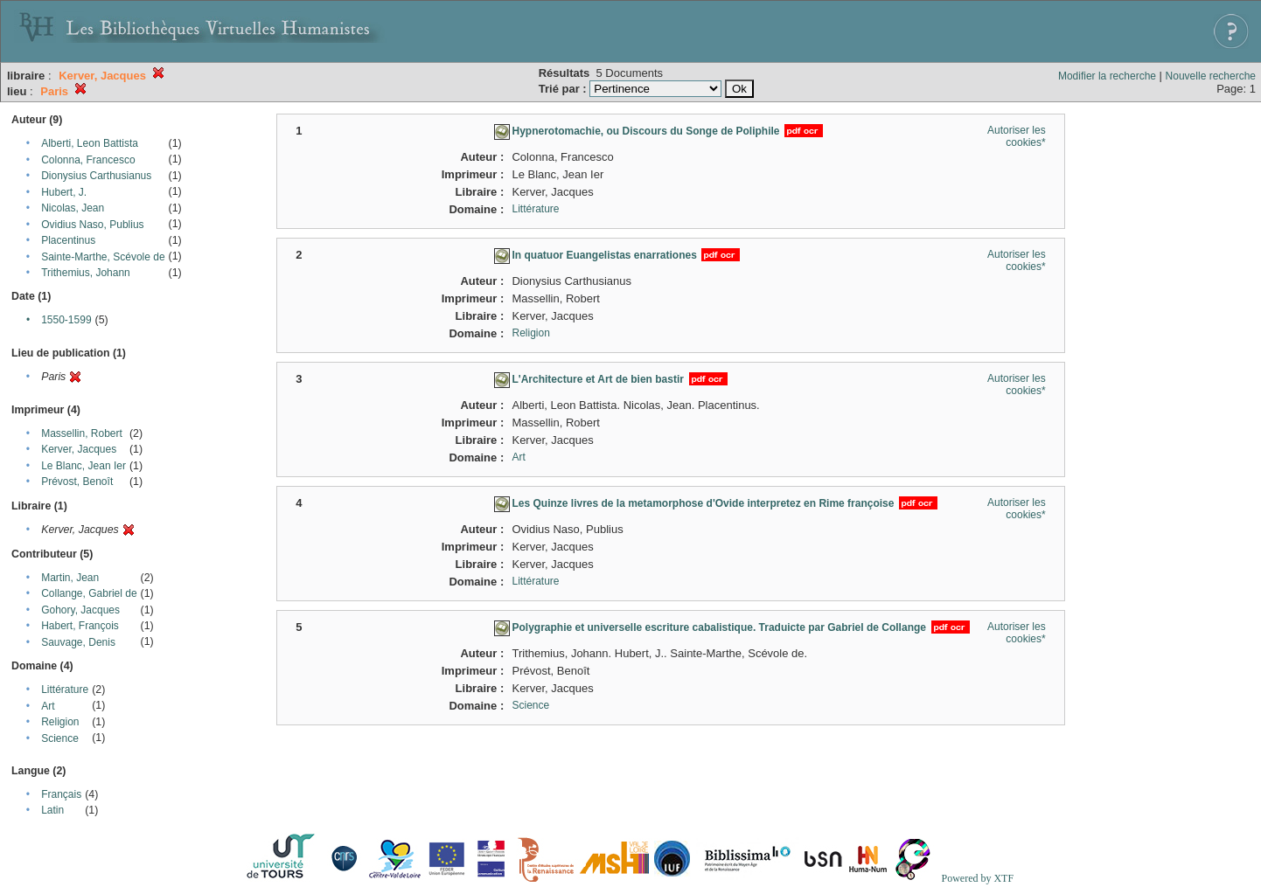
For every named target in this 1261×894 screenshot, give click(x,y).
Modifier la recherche (1107, 76)
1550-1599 (66, 320)
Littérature (64, 689)
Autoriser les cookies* (1016, 136)
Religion (60, 722)
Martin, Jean (70, 578)
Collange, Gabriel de (88, 593)
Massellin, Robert (81, 433)
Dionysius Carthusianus (96, 176)
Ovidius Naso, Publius (92, 224)
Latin (52, 810)
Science (60, 738)
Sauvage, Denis (78, 642)
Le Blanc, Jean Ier (83, 466)
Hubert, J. (64, 192)
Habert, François (80, 626)
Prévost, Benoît (77, 481)
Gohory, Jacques (80, 610)
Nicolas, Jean (72, 208)
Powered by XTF (977, 878)
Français (61, 794)
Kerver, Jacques (78, 449)
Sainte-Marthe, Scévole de (102, 257)
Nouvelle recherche (1211, 76)
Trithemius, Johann (85, 273)
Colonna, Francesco (88, 160)
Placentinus (68, 240)
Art (47, 706)
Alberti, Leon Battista (89, 143)
